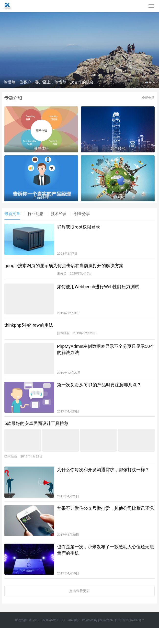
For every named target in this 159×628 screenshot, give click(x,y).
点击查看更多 (79, 591)
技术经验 (59, 213)
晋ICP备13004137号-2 (129, 620)
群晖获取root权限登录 (78, 226)
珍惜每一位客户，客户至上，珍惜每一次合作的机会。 (51, 82)
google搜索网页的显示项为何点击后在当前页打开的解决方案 (64, 265)
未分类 (62, 273)
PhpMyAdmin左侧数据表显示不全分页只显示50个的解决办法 (105, 349)
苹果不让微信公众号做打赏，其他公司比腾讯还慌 (105, 508)
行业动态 (35, 213)
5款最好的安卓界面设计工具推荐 (36, 423)
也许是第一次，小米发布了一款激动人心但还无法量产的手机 (105, 549)
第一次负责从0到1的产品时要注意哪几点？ (99, 384)
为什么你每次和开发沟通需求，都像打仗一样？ (103, 469)
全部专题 (148, 98)
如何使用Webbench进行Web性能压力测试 (98, 286)
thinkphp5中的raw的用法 (28, 325)
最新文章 (12, 213)
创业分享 (82, 213)
